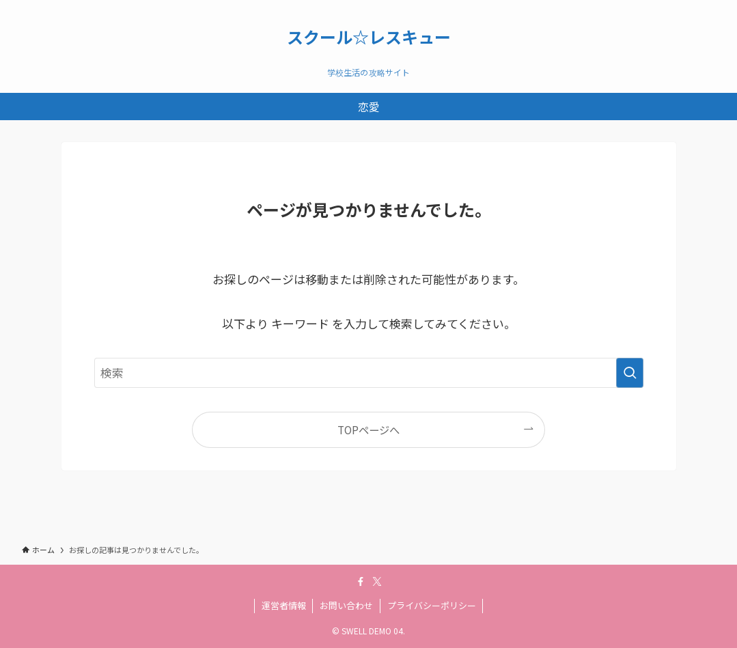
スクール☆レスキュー (369, 37)
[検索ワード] (368, 373)
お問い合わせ (346, 605)
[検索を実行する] (629, 373)
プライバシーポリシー (431, 605)
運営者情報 (284, 605)
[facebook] (360, 582)
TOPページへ (368, 429)
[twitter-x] (377, 582)
